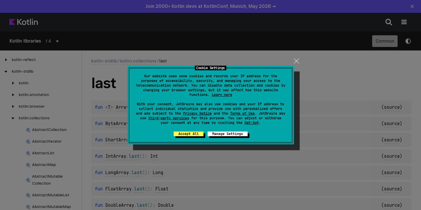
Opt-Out (251, 122)
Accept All (188, 134)
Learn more (222, 94)
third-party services (168, 118)
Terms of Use (242, 113)
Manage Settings (227, 134)
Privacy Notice (197, 113)
